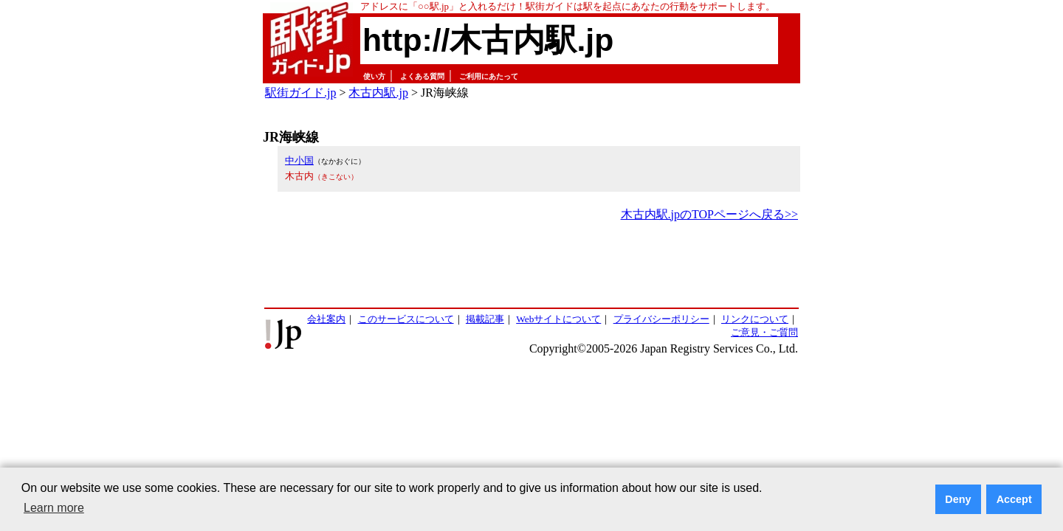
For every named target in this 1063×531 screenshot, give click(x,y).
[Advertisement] (531, 265)
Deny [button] (958, 499)
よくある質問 (422, 76)
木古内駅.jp (377, 92)
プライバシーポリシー (661, 318)
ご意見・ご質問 (764, 332)
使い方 (374, 76)
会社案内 (326, 318)
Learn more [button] (54, 508)
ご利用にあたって (488, 76)
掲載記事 (485, 318)
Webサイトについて (558, 318)
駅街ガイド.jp (300, 92)
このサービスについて (406, 318)
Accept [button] (1014, 499)
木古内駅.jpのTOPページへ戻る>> (709, 214)
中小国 (299, 160)
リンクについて (754, 318)
